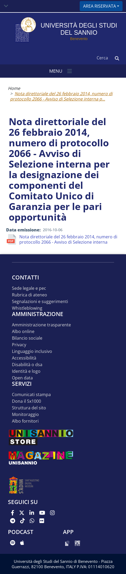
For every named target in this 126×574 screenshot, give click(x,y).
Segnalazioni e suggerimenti (40, 301)
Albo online (23, 331)
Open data (22, 378)
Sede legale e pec (29, 288)
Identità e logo (26, 371)
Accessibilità (24, 358)
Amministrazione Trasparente (41, 325)
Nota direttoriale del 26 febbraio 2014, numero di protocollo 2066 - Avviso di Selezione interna (68, 239)
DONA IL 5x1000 (26, 401)
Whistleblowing (27, 308)
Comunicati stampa (31, 394)
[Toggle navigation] (6, 6)
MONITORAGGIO (25, 414)
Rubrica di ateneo (29, 295)
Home (14, 88)
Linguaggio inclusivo (32, 351)
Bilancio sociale (27, 338)
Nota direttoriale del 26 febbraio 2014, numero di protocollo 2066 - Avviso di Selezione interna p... (61, 96)
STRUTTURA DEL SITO (29, 408)
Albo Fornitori (25, 421)
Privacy (19, 345)
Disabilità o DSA (27, 364)
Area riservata (99, 6)
